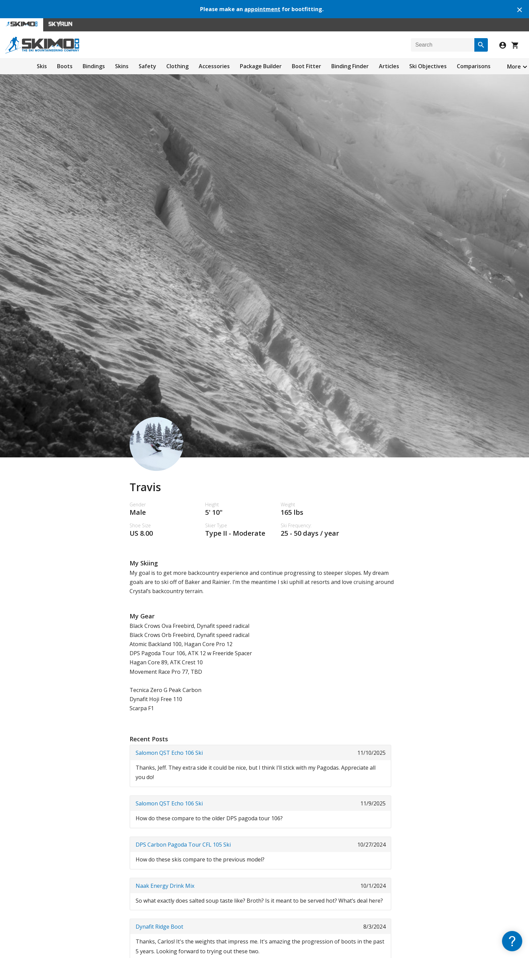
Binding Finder (350, 66)
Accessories (214, 66)
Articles (389, 66)
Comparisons (474, 66)
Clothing (177, 66)
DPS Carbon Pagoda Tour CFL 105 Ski (183, 844)
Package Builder (261, 66)
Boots (65, 66)
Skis (42, 66)
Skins (122, 66)
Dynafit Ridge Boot (159, 926)
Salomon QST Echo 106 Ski (169, 752)
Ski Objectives (428, 66)
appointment (262, 9)
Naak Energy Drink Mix (165, 885)
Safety (147, 66)
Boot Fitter (306, 66)
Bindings (94, 66)
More (514, 66)
